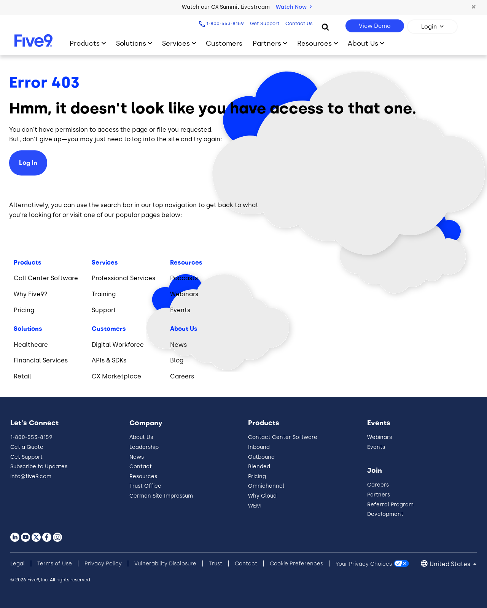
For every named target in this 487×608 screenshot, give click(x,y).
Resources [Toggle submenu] (314, 43)
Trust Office (145, 486)
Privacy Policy (103, 563)
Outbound (261, 457)
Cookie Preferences (296, 563)
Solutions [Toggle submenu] (131, 43)
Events (376, 447)
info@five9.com (30, 476)
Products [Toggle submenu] (85, 43)
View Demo (375, 25)
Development (385, 514)
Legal (17, 563)
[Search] (325, 26)
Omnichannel (266, 486)
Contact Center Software (282, 437)
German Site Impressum (161, 496)
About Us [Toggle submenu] (363, 43)
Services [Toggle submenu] (176, 43)
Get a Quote (26, 447)
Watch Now (294, 7)
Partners (378, 495)
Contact (140, 466)
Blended (259, 466)
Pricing (257, 476)
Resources (143, 476)
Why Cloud (262, 496)
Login (429, 26)
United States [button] (451, 564)
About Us (141, 437)
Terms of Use (54, 563)
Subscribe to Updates (38, 466)
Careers (378, 485)
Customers (224, 43)
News (136, 457)
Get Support (263, 23)
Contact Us (298, 23)
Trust (215, 563)
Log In (28, 162)
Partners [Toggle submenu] (267, 43)
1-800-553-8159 (224, 23)
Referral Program (390, 504)
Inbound (259, 447)
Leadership (144, 447)
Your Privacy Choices (364, 563)
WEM (254, 506)
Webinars (379, 437)
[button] (474, 7)
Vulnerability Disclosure (165, 563)
